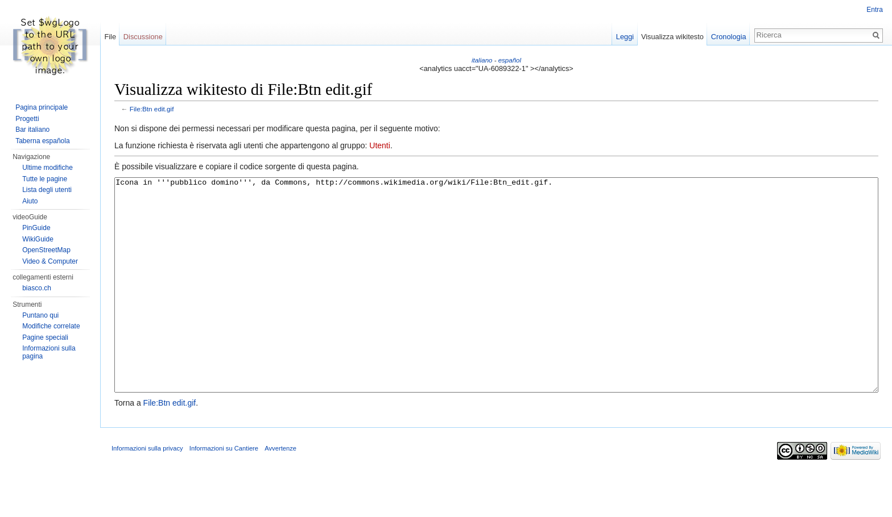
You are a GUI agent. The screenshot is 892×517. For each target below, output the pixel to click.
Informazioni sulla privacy (147, 490)
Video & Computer (50, 261)
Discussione (143, 36)
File (110, 36)
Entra (874, 10)
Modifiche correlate (51, 326)
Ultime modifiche (47, 168)
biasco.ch (36, 288)
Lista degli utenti (47, 190)
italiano (482, 60)
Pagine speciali (45, 337)
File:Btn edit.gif (152, 108)
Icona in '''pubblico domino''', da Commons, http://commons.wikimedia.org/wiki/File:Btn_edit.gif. (496, 306)
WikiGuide (37, 239)
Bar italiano (32, 130)
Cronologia (728, 36)
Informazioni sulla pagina (48, 352)
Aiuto (30, 201)
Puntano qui (40, 315)
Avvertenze (280, 490)
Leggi (625, 36)
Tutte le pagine (44, 179)
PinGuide (36, 228)
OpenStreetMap (46, 250)
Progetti (27, 119)
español (509, 60)
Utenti (379, 145)
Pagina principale (41, 107)
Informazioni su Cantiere (223, 490)
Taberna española (42, 141)
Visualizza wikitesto (672, 36)
